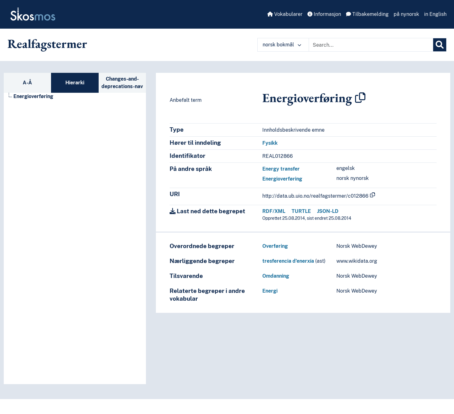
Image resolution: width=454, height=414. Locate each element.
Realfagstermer (47, 43)
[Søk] (440, 45)
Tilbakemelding (367, 14)
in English (435, 14)
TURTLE (301, 211)
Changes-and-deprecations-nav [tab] (122, 82)
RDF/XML (273, 211)
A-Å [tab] (27, 83)
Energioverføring (282, 179)
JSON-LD (328, 211)
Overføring (275, 246)
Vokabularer (284, 14)
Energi (270, 291)
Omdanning (275, 276)
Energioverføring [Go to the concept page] (33, 96)
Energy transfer (281, 169)
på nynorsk (406, 14)
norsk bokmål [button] (282, 45)
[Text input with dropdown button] (371, 45)
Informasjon (324, 14)
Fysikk (270, 143)
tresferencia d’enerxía (288, 261)
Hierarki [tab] (74, 83)
